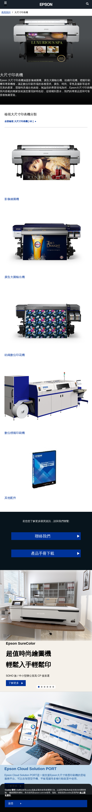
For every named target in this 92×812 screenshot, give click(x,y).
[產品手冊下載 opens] (46, 553)
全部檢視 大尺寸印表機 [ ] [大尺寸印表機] (19, 121)
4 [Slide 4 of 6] (47, 687)
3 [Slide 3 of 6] (44, 687)
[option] (46, 631)
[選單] (5, 4)
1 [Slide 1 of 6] (39, 687)
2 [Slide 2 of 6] (41, 687)
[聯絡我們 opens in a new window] (46, 536)
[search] (87, 4)
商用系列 (5, 12)
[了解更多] (16, 683)
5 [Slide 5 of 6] (50, 687)
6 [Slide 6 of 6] (53, 687)
